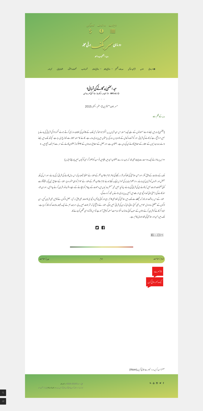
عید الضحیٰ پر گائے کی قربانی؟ (101, 88)
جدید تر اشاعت (44, 259)
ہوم (101, 259)
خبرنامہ (50, 69)
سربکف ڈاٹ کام (51, 388)
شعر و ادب (84, 69)
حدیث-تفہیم (119, 69)
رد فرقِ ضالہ (95, 69)
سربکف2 (99, 93)
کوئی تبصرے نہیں (87, 93)
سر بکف (102, 44)
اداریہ (142, 69)
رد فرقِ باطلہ (107, 69)
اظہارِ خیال (60, 69)
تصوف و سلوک (72, 69)
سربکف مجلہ (63, 384)
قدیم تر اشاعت (158, 259)
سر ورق (151, 69)
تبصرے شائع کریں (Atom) (140, 370)
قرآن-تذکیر (131, 69)
